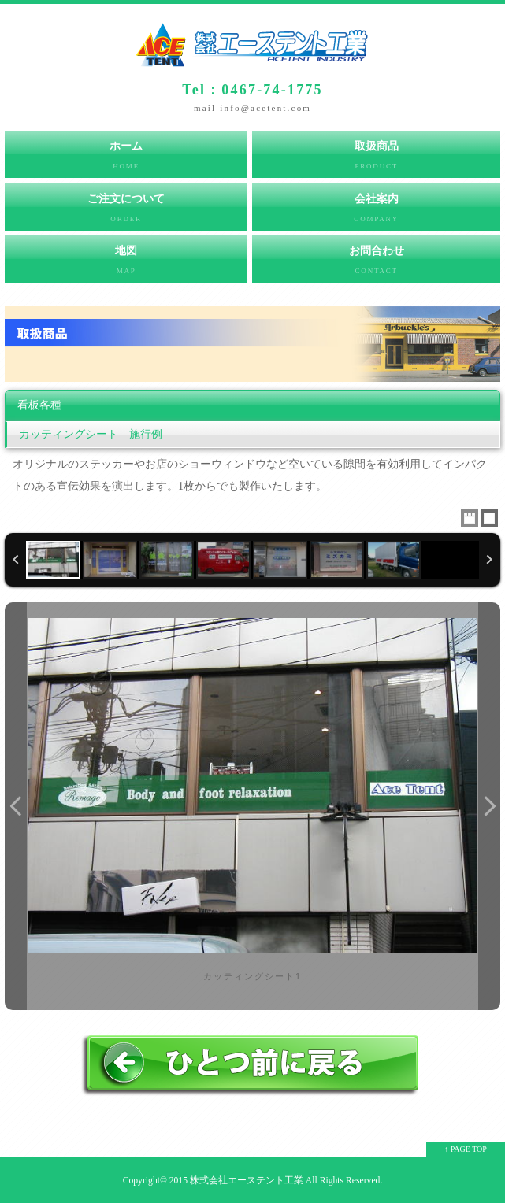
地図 (126, 264)
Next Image (489, 806)
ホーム (126, 159)
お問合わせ (376, 264)
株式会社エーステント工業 (246, 1180)
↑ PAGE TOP (465, 1149)
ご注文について (126, 212)
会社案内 (376, 212)
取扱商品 (376, 159)
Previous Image (16, 806)
